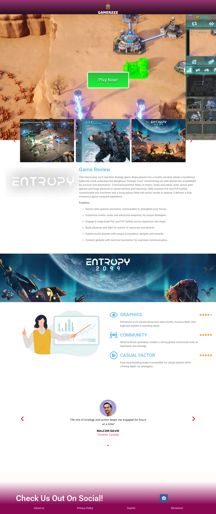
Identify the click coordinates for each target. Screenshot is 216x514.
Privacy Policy (85, 508)
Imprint (131, 508)
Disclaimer (177, 508)
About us (39, 508)
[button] (14, 140)
